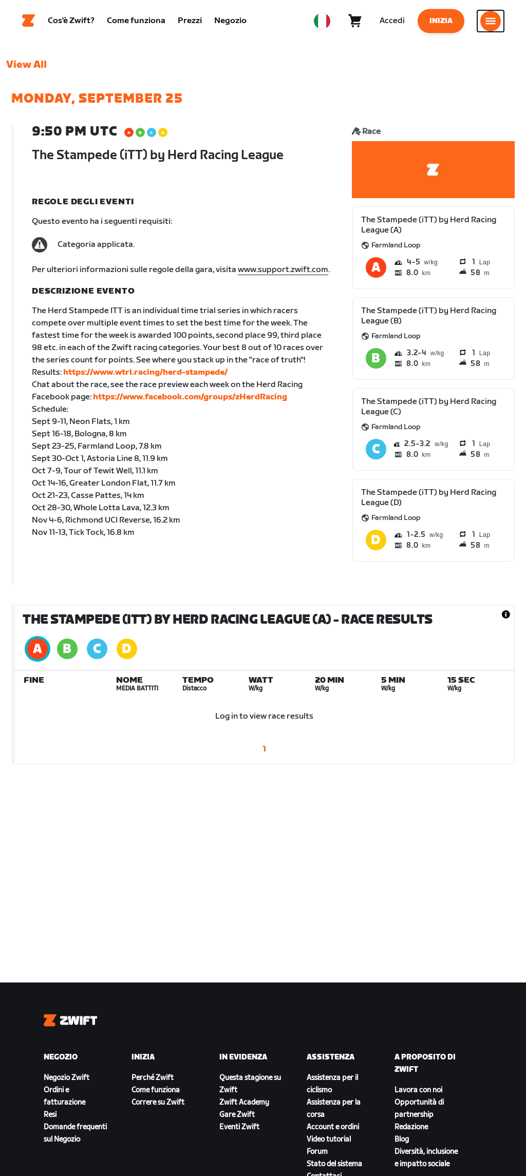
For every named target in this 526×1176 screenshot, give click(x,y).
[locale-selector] (322, 23)
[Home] (28, 23)
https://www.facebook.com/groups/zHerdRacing (190, 402)
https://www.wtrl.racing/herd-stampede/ (145, 377)
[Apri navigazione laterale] (490, 23)
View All (26, 69)
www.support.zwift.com (283, 274)
